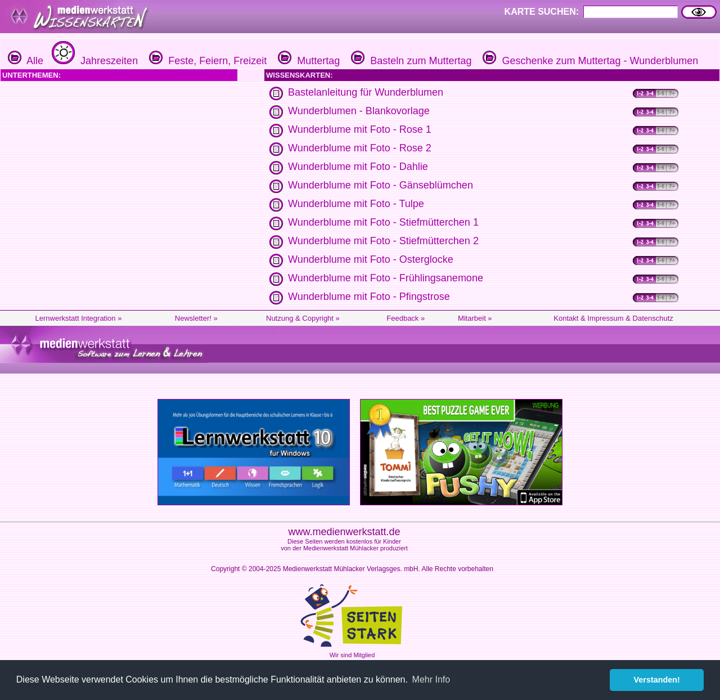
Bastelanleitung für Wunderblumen (365, 92)
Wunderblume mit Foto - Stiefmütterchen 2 (383, 240)
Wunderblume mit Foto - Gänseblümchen (380, 185)
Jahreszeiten (93, 60)
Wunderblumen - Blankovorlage (359, 110)
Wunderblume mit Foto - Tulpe (356, 203)
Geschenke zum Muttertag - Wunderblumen (589, 60)
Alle (25, 60)
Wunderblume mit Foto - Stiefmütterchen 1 (383, 222)
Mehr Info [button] (431, 679)
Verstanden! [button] (657, 679)
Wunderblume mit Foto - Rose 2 (359, 148)
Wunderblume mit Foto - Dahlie (358, 166)
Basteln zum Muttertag (409, 60)
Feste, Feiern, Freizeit (206, 60)
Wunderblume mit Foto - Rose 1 (359, 129)
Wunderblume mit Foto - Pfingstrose (369, 296)
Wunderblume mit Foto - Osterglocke (370, 259)
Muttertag (307, 60)
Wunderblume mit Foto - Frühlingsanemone (385, 278)
